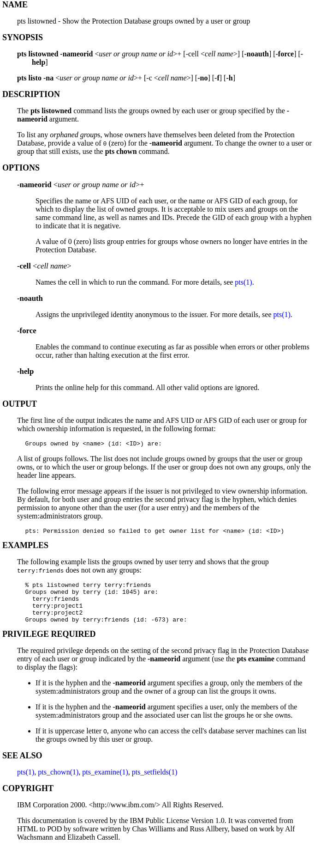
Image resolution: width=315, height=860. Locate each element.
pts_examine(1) (105, 783)
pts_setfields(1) (155, 783)
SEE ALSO (22, 766)
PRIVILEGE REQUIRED (49, 645)
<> (44, 266)
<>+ (80, 184)
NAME (15, 4)
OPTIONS (21, 167)
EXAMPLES (25, 548)
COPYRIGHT (27, 799)
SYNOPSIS (22, 37)
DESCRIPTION (31, 94)
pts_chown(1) (58, 783)
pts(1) (243, 282)
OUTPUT (19, 404)
